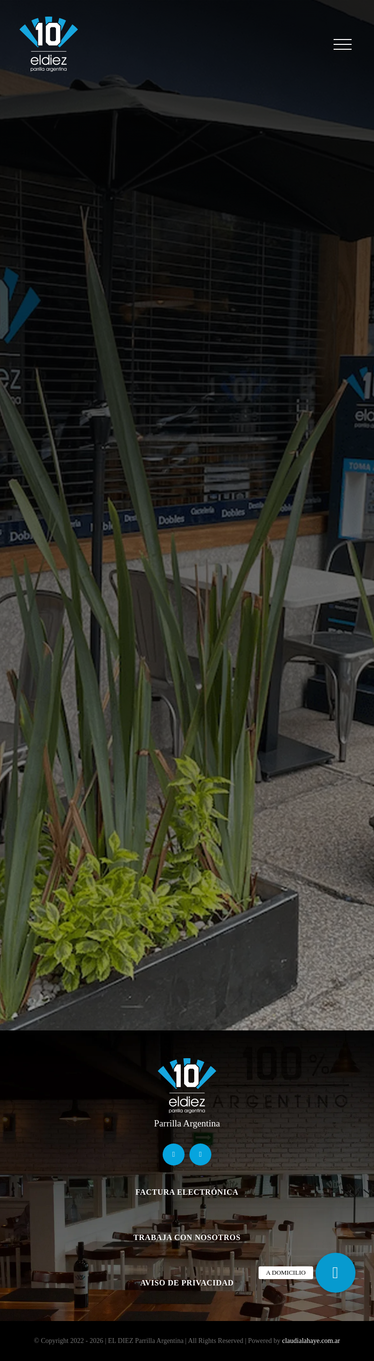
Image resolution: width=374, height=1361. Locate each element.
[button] (335, 1273)
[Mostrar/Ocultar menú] (342, 44)
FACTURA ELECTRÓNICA (186, 1192)
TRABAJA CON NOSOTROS (187, 1237)
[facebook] (174, 1154)
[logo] (187, 1061)
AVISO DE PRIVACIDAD (187, 1283)
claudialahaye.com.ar (311, 1340)
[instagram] (200, 1154)
